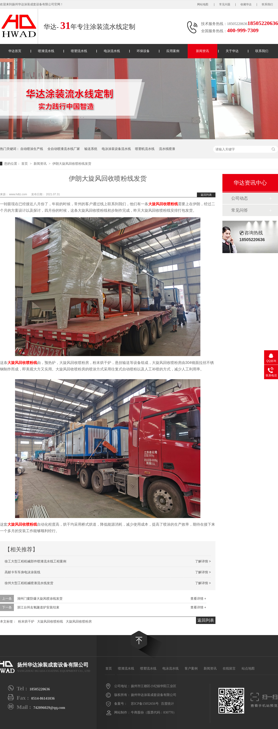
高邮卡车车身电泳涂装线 (22, 572)
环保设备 (143, 51)
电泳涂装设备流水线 (116, 149)
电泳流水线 (112, 51)
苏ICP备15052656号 (145, 703)
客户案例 (191, 668)
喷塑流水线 (79, 51)
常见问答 (239, 210)
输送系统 (90, 149)
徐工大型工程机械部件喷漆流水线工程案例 (35, 561)
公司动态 (239, 198)
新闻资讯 (202, 51)
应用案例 (172, 51)
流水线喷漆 (167, 149)
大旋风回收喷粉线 (163, 204)
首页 (25, 163)
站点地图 (248, 668)
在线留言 (229, 668)
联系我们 (267, 4)
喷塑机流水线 (145, 149)
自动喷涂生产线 (31, 149)
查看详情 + (198, 598)
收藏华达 (246, 4)
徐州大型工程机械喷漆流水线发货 (29, 583)
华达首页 (14, 51)
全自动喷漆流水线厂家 (63, 149)
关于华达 (232, 51)
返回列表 (206, 194)
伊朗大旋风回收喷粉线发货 (71, 163)
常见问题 (224, 4)
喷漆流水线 (46, 51)
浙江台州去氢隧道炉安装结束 (38, 607)
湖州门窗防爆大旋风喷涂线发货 (40, 598)
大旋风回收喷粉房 (79, 621)
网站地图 (203, 4)
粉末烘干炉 (26, 621)
